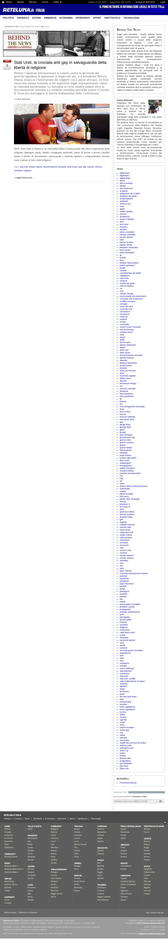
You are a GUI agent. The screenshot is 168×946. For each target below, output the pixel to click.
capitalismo (125, 275)
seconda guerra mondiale (131, 650)
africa (122, 181)
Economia (66, 17)
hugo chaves (125, 455)
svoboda (123, 684)
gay (121, 422)
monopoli (124, 542)
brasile (123, 258)
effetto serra (125, 378)
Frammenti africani (128, 783)
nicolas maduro (127, 555)
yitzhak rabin (125, 758)
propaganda (125, 609)
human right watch (128, 458)
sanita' (122, 645)
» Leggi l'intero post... (23, 178)
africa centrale (126, 183)
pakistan (123, 576)
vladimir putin (126, 745)
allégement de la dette (130, 193)
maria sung (125, 530)
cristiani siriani (126, 332)
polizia (122, 601)
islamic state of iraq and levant (133, 486)
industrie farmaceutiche (130, 473)
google (123, 432)
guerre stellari (126, 447)
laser (122, 509)
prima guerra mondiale (130, 604)
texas (122, 694)
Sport (97, 17)
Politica (8, 17)
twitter (122, 714)
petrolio (123, 596)
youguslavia (125, 761)
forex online (125, 412)
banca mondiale (127, 232)
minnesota (124, 540)
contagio (123, 304)
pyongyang (125, 617)
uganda (123, 720)
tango (122, 689)
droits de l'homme (128, 370)
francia (123, 414)
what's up (124, 750)
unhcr (122, 725)
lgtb (121, 519)
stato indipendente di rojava (132, 681)
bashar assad (126, 245)
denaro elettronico (128, 345)
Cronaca (23, 17)
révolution (124, 637)
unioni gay (124, 730)
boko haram (125, 250)
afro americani (126, 188)
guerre (123, 445)
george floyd (125, 427)
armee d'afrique (127, 219)
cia (121, 288)
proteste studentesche (130, 612)
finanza (123, 401)
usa (121, 732)
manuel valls (125, 527)
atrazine (123, 229)
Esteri (36, 17)
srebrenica (124, 673)
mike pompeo (126, 537)
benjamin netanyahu (129, 247)
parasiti (123, 586)
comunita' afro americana (131, 299)
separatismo (125, 653)
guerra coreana (127, 442)
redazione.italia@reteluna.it (151, 933)
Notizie (20, 2)
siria (121, 661)
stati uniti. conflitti (127, 678)
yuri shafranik (126, 763)
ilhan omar (124, 460)
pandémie (124, 581)
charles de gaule (127, 283)
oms (122, 563)
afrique (123, 186)
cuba (122, 335)
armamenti (124, 216)
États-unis (124, 768)
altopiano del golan (128, 196)
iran (121, 476)
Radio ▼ (57, 2)
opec (122, 568)
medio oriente (126, 535)
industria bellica (127, 471)
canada (123, 270)
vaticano (123, 738)
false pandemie (127, 396)
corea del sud (126, 309)
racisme (123, 622)
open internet (126, 571)
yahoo (122, 753)
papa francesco (127, 584)
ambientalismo (126, 198)
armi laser (124, 224)
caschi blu (124, 278)
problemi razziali (127, 607)
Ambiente (50, 17)
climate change (127, 293)
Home (9, 2)
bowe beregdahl (127, 252)
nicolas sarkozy (127, 558)
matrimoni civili (126, 532)
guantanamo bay (127, 437)
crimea (123, 322)
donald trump (126, 365)
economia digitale (128, 376)
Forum (45, 2)
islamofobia (125, 489)
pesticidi (123, 594)
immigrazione (126, 465)
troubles (123, 704)
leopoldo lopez (126, 517)
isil (121, 481)
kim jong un (125, 507)
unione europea (127, 727)
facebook (124, 391)
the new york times (128, 696)
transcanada (125, 702)
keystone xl (125, 504)
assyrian (123, 227)
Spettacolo (112, 17)
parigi (122, 589)
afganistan (124, 175)
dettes (122, 347)
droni (122, 373)
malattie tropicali (127, 524)
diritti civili (124, 350)
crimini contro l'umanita (130, 327)
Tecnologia (131, 17)
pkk (121, 599)
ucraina (123, 717)
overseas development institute (134, 573)
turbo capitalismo (127, 709)
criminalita (124, 324)
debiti (122, 340)
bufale (122, 268)
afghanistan (125, 178)
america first (125, 204)
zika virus (124, 766)
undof (122, 722)
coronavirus (125, 311)
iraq (121, 478)
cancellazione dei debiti (130, 273)
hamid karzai (125, 450)
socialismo (124, 663)
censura (123, 281)
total (122, 699)
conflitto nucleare (127, 301)
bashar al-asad (126, 242)
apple (122, 209)
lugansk (123, 522)
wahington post (127, 748)
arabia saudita (126, 211)
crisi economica (127, 329)
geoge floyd (125, 424)
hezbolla (123, 453)
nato (122, 548)
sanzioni (123, 648)
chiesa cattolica (127, 286)
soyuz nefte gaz (127, 668)
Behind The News (129, 29)
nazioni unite (125, 550)
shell (122, 658)
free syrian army (127, 419)
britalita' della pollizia (129, 263)
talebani (123, 686)
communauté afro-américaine (133, 296)
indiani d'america (127, 468)
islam (122, 483)
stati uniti (124, 676)
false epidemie (126, 394)
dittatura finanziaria (128, 363)
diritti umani (125, 352)
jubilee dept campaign (130, 499)
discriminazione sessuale (131, 355)
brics (122, 260)
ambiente (124, 201)
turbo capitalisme (127, 707)
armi (122, 222)
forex (122, 409)
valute (122, 735)
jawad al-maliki (126, 494)
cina (121, 291)
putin (122, 614)
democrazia (125, 342)
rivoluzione (124, 630)
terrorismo (124, 691)
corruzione (124, 314)
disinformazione (127, 358)
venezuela (124, 740)
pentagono (124, 591)
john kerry (124, 496)
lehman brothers (127, 514)
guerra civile (125, 440)
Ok (160, 801)
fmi (121, 404)
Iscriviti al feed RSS (145, 2)
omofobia (124, 560)
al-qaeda (124, 191)
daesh (122, 337)
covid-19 (123, 317)
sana (122, 643)
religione (123, 627)
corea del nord (126, 306)
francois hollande (127, 417)
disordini (123, 360)
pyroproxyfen (125, 619)
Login (162, 2)
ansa (122, 206)
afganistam (125, 173)
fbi (121, 399)
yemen (123, 756)
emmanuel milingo (128, 383)
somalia (123, 666)
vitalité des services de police (133, 743)
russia (122, 635)
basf (122, 240)
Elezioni (33, 2)
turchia (123, 712)
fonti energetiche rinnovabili (132, 406)
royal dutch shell (127, 632)
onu (121, 566)
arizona (123, 214)
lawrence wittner (127, 512)
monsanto (124, 545)
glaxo (122, 430)
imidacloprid (125, 463)
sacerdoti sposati (127, 640)
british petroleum (127, 265)
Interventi (83, 17)
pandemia (124, 578)
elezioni (123, 381)
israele (123, 491)
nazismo (123, 553)
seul (121, 655)
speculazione (126, 671)
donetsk (123, 368)
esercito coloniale (128, 388)
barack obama (126, 237)
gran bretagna (126, 435)
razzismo (124, 625)
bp (121, 255)
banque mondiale (127, 234)
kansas (123, 501)
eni (121, 386)
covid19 (123, 319)
